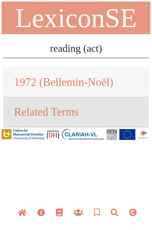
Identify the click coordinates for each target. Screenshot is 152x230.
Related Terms (46, 112)
